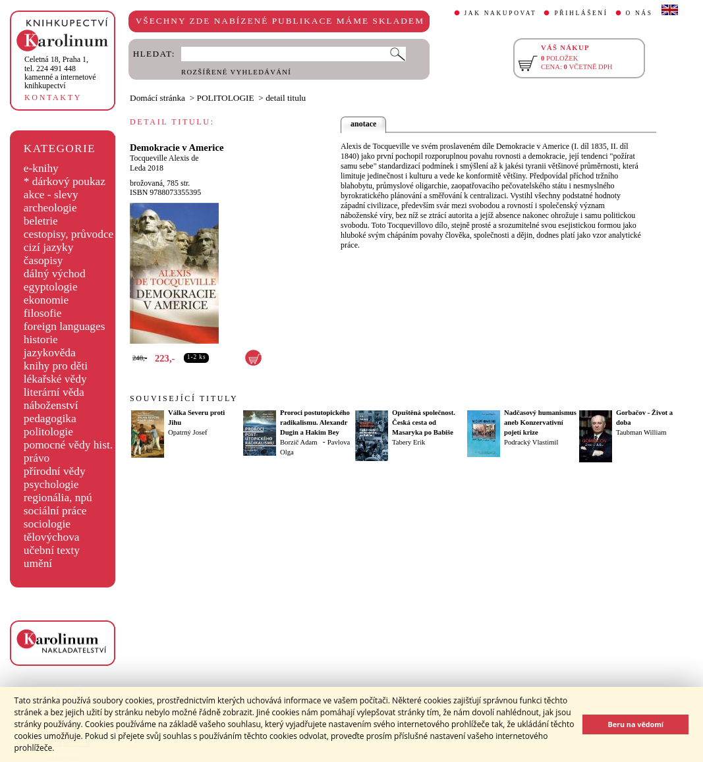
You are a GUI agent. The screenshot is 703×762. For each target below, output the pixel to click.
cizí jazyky (49, 247)
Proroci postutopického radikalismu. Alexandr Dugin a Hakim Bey (315, 422)
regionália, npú (58, 497)
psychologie (51, 484)
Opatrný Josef (187, 432)
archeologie (50, 208)
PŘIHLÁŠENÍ (580, 13)
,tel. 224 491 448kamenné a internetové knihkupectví (60, 72)
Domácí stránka (157, 98)
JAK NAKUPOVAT (500, 13)
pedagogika (50, 418)
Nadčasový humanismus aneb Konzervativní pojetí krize (540, 422)
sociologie (47, 524)
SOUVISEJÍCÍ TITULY (184, 398)
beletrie (41, 221)
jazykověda (50, 352)
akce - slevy (51, 194)
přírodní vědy (55, 471)
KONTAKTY (53, 97)
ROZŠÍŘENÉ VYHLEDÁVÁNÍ (236, 72)
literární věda (54, 392)
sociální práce (55, 510)
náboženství (51, 405)
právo (36, 458)
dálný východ (55, 273)
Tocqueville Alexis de (164, 158)
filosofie (43, 313)
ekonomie (46, 300)
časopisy (43, 260)
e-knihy (41, 168)
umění (38, 563)
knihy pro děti (56, 366)
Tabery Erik (408, 442)
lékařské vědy (55, 379)
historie (41, 339)
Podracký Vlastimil (531, 442)
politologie (48, 431)
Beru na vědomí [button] (635, 724)
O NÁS (639, 13)
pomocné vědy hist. (68, 445)
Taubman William (641, 432)
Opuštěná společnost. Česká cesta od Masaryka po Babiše (423, 422)
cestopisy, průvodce (69, 234)
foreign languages (64, 326)
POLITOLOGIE (225, 98)
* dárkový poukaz (64, 181)
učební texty (52, 550)
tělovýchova (52, 537)
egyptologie (51, 287)
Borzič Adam (299, 442)
